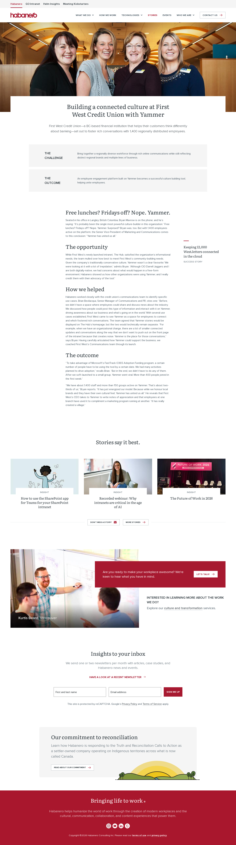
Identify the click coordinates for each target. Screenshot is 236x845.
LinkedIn (121, 825)
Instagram (108, 825)
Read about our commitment (70, 767)
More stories (133, 522)
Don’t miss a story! (101, 522)
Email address (118, 692)
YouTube (114, 825)
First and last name (66, 692)
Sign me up (173, 692)
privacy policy (159, 835)
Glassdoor (127, 825)
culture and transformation (183, 608)
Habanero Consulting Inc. (23, 15)
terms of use (139, 835)
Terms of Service (152, 704)
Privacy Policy (129, 704)
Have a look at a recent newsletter (115, 677)
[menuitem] (16, 4)
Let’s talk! (203, 574)
